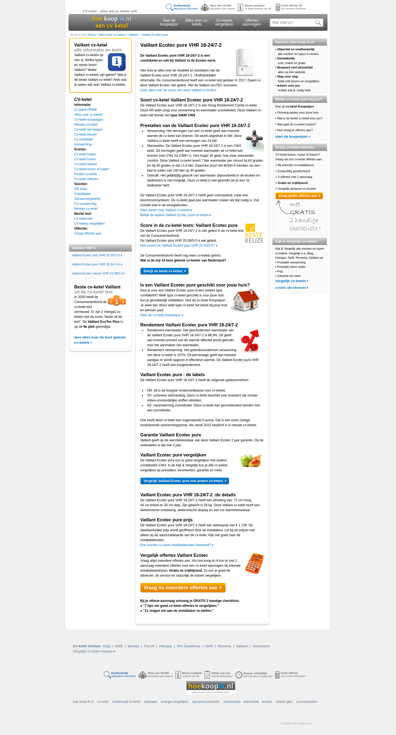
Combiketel (82, 194)
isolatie (267, 702)
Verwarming (83, 144)
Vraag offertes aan (87, 233)
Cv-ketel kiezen (85, 134)
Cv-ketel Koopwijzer (88, 120)
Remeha (224, 646)
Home (92, 34)
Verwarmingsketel (87, 199)
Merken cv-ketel (86, 209)
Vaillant (133, 34)
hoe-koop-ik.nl (83, 702)
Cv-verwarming (85, 204)
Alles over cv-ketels (196, 22)
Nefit (209, 646)
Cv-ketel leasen (85, 164)
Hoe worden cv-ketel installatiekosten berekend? (175, 545)
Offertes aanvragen (252, 22)
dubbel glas (284, 702)
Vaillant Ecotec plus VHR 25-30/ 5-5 (96, 255)
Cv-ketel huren (85, 159)
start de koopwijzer (291, 136)
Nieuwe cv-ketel (86, 124)
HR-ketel (80, 189)
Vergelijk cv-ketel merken (93, 651)
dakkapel (150, 702)
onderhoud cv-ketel (126, 702)
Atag (106, 646)
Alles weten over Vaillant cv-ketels (165, 210)
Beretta (133, 646)
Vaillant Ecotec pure (155, 34)
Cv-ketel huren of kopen (91, 169)
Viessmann (261, 646)
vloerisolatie (232, 702)
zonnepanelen (306, 702)
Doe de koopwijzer (169, 22)
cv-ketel (103, 702)
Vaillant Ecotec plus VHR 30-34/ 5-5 (96, 264)
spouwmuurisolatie (205, 702)
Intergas (165, 646)
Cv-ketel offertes (86, 179)
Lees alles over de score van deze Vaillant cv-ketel (177, 90)
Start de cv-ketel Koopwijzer (160, 315)
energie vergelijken (175, 702)
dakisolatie (251, 702)
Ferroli (149, 646)
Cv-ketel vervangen (88, 129)
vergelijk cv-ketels (290, 281)
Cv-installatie (83, 139)
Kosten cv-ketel (85, 174)
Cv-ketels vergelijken (224, 22)
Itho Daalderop (188, 646)
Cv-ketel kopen (85, 154)
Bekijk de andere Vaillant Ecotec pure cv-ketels (174, 215)
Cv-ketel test (83, 219)
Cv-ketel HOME (85, 110)
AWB (119, 646)
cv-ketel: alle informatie (290, 287)
